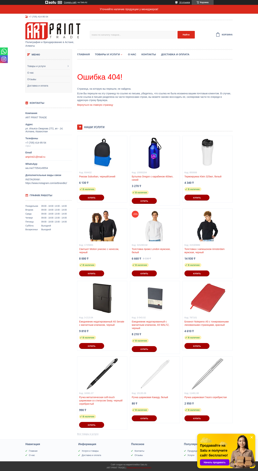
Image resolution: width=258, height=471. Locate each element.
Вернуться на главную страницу (95, 104)
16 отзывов (184, 2)
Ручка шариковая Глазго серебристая (205, 397)
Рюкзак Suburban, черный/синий (97, 176)
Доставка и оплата (37, 85)
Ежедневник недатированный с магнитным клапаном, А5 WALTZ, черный (150, 325)
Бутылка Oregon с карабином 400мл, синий (152, 178)
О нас (30, 72)
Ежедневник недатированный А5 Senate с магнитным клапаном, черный (101, 323)
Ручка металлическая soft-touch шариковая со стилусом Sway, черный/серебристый (101, 400)
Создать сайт (70, 2)
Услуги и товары (90, 451)
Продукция (193, 451)
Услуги (191, 455)
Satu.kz (143, 464)
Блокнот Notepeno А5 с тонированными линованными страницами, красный (206, 323)
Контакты (148, 54)
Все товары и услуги (87, 434)
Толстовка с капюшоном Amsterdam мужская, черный (204, 251)
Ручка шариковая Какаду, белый (150, 397)
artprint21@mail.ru (35, 156)
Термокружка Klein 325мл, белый (202, 176)
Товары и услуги (36, 66)
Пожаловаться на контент (139, 468)
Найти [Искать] (186, 34)
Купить (91, 198)
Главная (83, 54)
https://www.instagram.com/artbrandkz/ (46, 183)
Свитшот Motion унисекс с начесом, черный (99, 251)
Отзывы (31, 79)
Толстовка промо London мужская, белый (151, 251)
